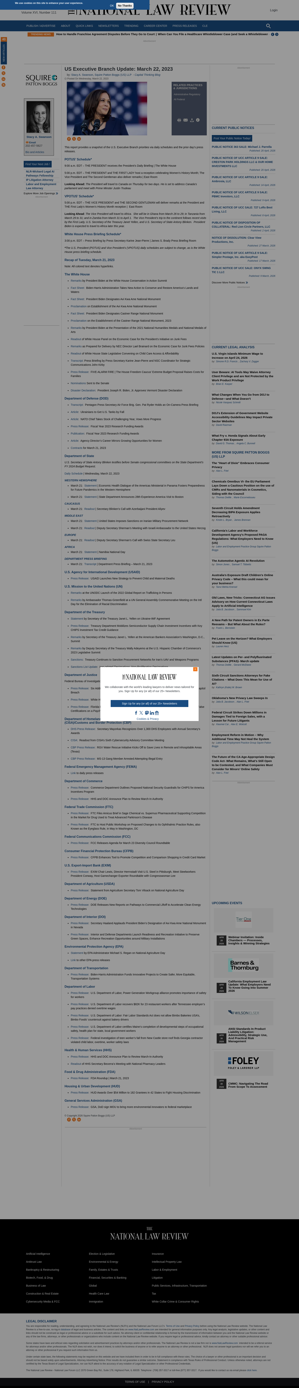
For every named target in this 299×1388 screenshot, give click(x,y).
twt (142, 713)
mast (147, 712)
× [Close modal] (195, 669)
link (152, 712)
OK (112, 5)
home (157, 712)
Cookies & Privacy (148, 718)
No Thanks (125, 5)
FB (136, 712)
